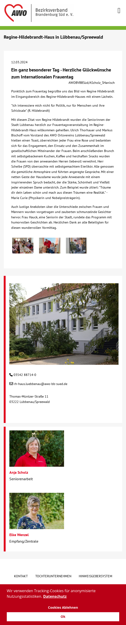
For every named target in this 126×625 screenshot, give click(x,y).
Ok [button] (63, 616)
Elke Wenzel (19, 534)
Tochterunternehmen (53, 576)
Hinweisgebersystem (95, 576)
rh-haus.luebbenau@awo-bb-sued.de (40, 384)
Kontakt (21, 576)
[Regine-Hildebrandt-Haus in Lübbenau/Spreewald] (64, 362)
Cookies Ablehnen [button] (63, 607)
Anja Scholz (18, 472)
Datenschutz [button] (55, 596)
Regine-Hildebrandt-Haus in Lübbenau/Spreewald (53, 37)
